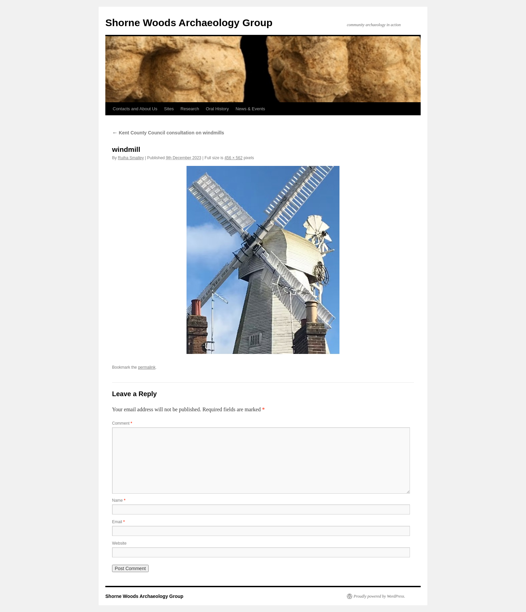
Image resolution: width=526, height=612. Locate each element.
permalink (146, 367)
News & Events (250, 108)
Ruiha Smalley (131, 158)
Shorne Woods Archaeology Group (188, 22)
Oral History (217, 108)
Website (119, 543)
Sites (169, 108)
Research (189, 108)
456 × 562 (233, 158)
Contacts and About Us (135, 108)
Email (118, 521)
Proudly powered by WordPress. (379, 596)
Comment (122, 423)
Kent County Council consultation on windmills (168, 132)
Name (118, 500)
